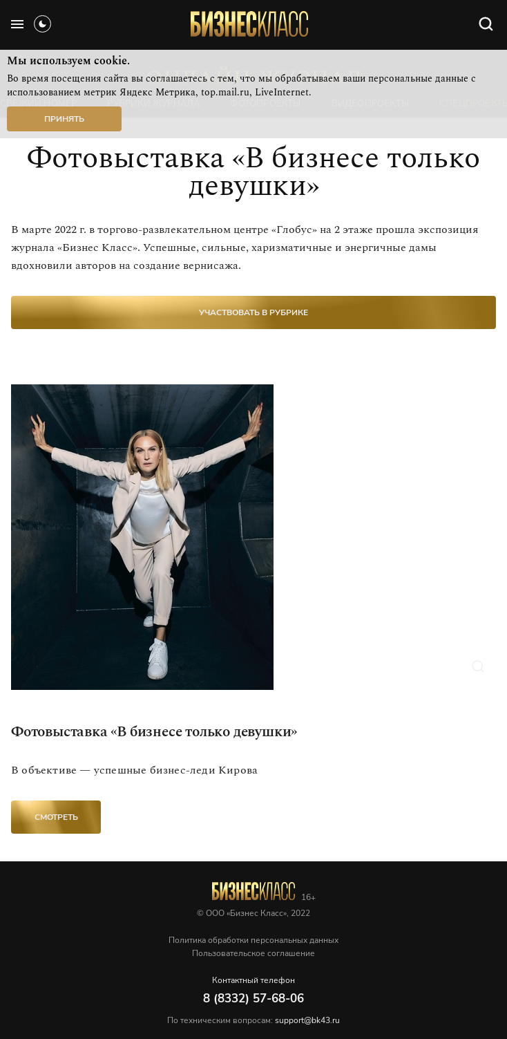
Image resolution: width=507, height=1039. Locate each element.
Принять (64, 118)
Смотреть (56, 817)
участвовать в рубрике (253, 312)
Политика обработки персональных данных (253, 940)
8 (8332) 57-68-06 (253, 999)
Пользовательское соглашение (253, 953)
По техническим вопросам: (253, 1020)
